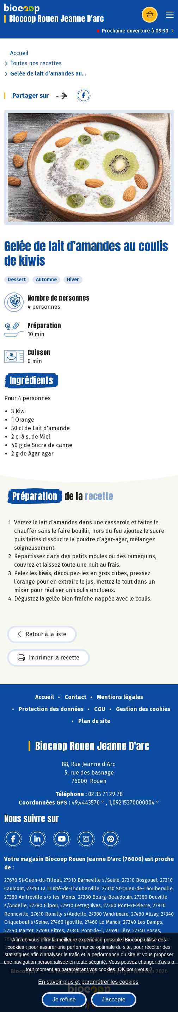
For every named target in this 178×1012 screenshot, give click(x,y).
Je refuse (64, 999)
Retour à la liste (42, 634)
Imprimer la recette (48, 657)
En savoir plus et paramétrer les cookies (88, 982)
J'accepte (113, 999)
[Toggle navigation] (170, 17)
